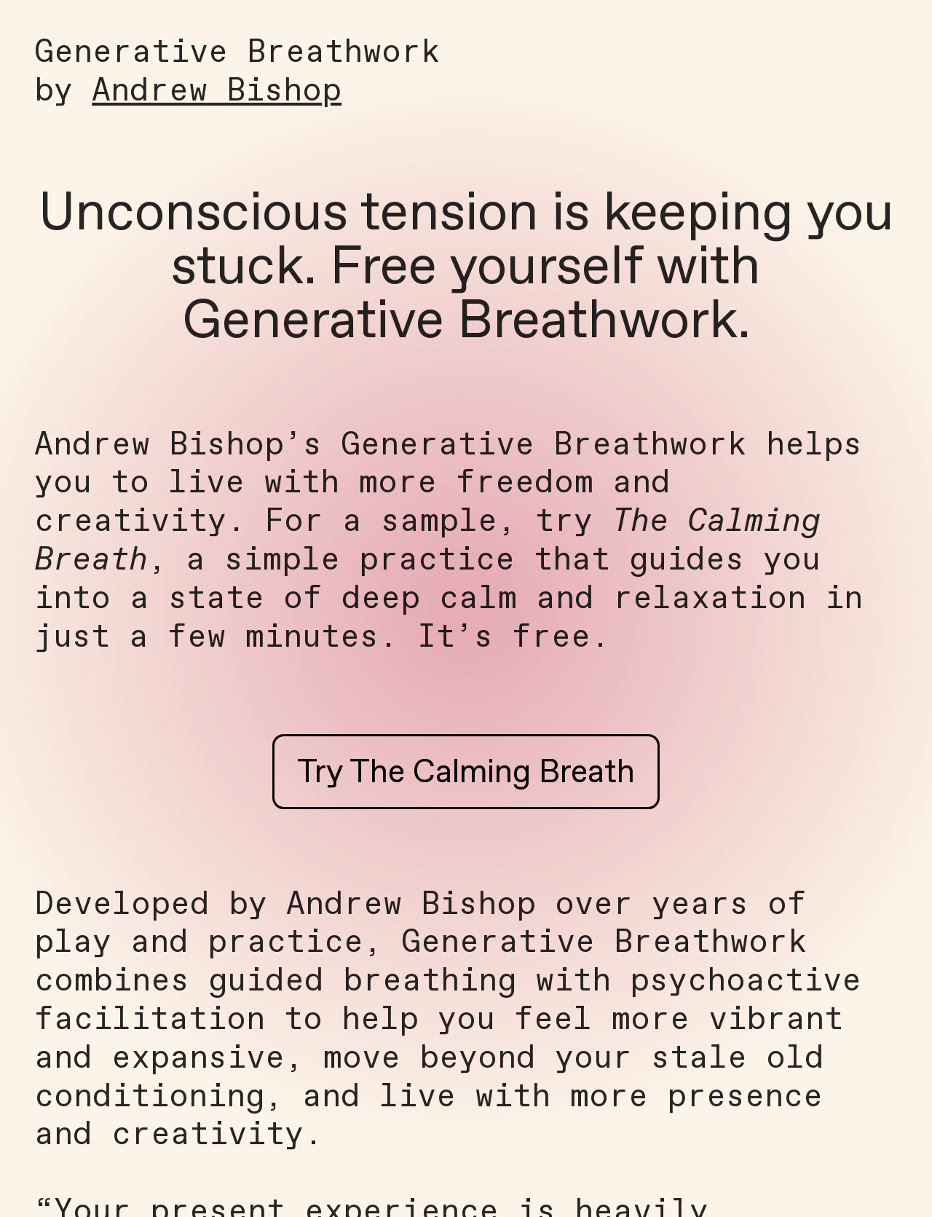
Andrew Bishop (216, 92)
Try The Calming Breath (466, 773)
